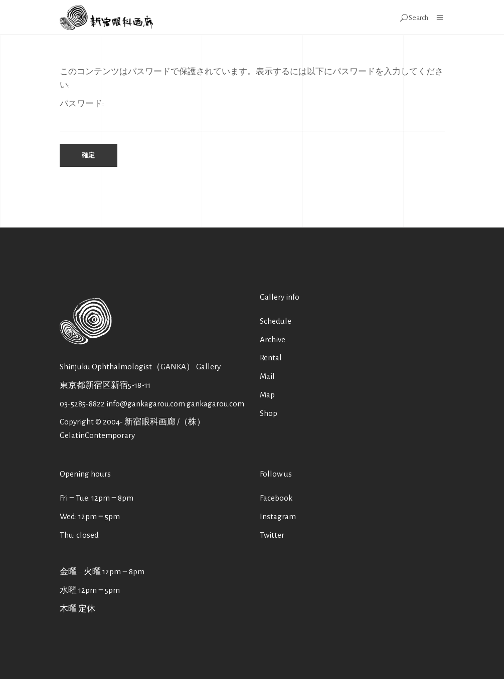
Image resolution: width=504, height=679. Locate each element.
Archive (272, 339)
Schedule (275, 321)
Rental (271, 357)
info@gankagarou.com (145, 403)
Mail (267, 376)
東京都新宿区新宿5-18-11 (105, 385)
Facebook (276, 498)
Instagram (278, 516)
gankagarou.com (215, 403)
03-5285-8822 (82, 403)
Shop (268, 413)
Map (267, 394)
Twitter (272, 535)
